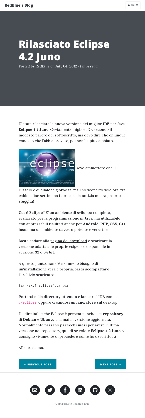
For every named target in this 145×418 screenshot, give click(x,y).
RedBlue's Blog (19, 5)
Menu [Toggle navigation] (133, 5)
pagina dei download (68, 240)
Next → (110, 364)
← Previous (38, 364)
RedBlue (42, 66)
